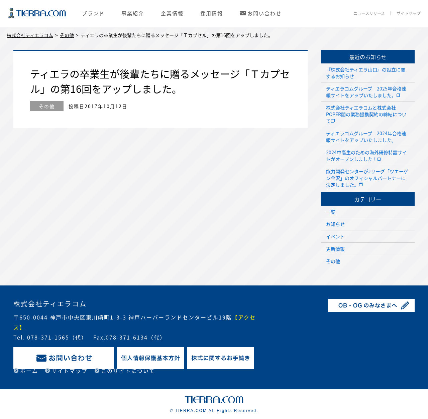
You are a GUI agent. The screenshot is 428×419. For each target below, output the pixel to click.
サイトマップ (409, 13)
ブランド (93, 13)
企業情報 (172, 13)
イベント (335, 236)
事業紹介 (132, 13)
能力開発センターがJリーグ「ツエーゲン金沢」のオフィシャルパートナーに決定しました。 (367, 178)
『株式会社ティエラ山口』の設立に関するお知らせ (365, 72)
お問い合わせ (264, 13)
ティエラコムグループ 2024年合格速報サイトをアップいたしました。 (366, 136)
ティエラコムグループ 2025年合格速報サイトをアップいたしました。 (366, 91)
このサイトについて (128, 371)
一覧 (330, 211)
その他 (47, 106)
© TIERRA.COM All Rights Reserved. (214, 410)
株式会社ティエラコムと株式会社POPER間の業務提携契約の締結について (366, 114)
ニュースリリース (369, 13)
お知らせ (335, 224)
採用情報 (211, 13)
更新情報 (335, 248)
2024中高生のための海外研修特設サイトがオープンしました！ (366, 155)
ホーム (29, 371)
